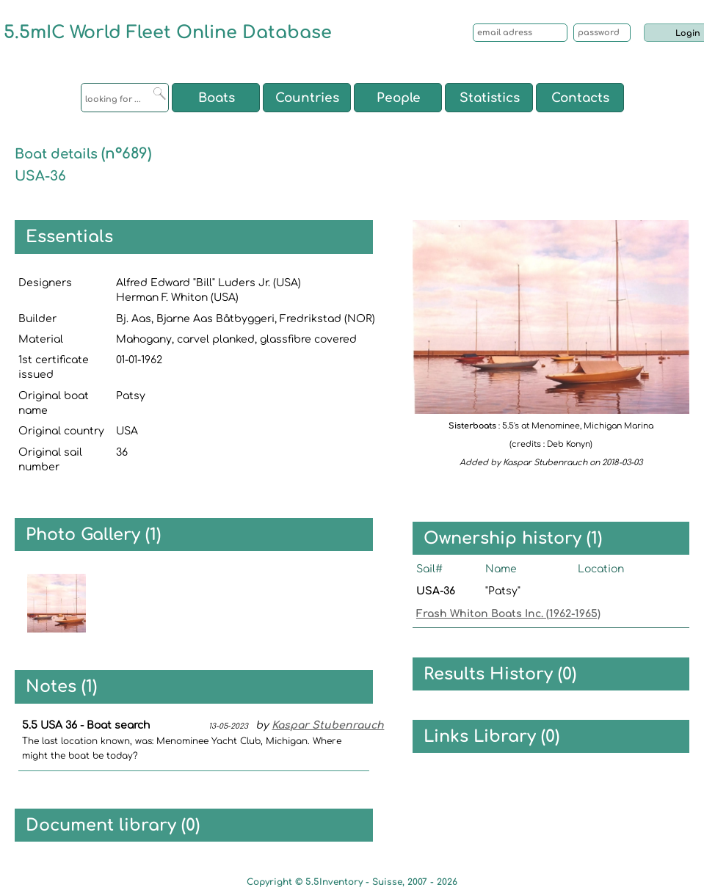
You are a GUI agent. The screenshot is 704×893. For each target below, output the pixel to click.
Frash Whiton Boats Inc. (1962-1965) (508, 613)
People (399, 98)
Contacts (580, 98)
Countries (307, 98)
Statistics (490, 98)
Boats (216, 98)
